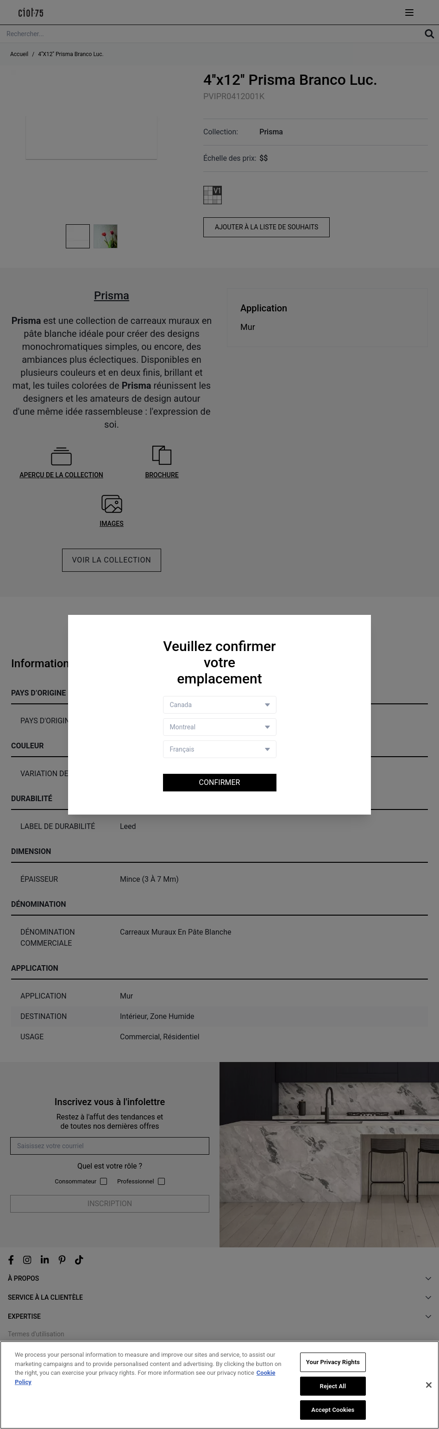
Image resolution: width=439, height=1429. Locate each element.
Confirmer (219, 782)
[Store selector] (219, 727)
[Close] (429, 1385)
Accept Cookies (332, 1410)
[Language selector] (219, 749)
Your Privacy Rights (333, 1362)
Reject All (333, 1386)
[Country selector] (219, 705)
